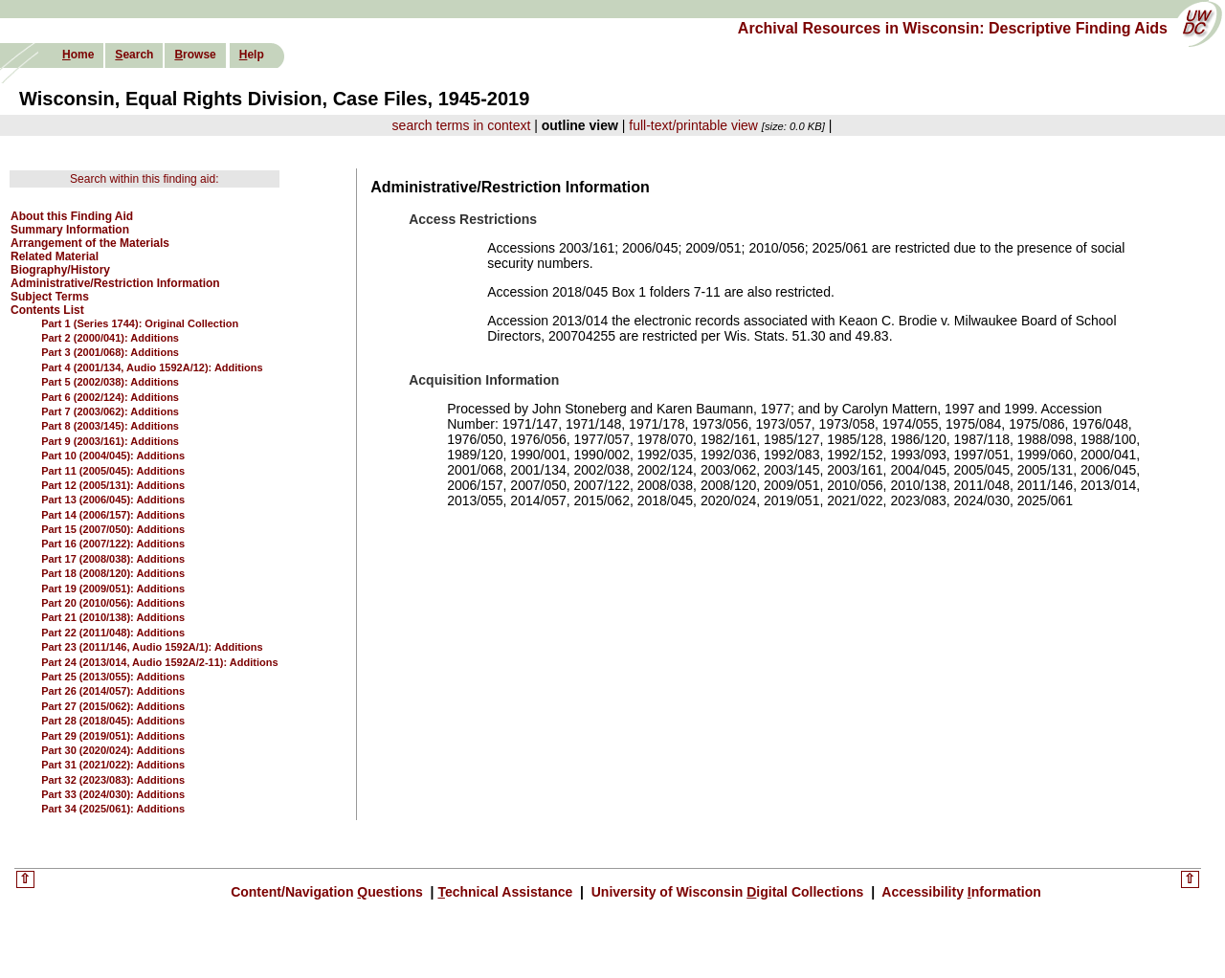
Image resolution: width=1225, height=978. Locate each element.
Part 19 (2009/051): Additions (113, 588)
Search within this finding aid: (144, 179)
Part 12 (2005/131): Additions (113, 485)
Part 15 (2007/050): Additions (113, 529)
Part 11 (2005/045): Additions (113, 471)
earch (134, 54)
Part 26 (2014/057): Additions (113, 691)
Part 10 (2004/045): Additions (113, 455)
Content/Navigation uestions (329, 892)
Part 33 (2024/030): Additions (113, 794)
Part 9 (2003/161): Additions (110, 441)
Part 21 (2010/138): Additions (113, 617)
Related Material (55, 256)
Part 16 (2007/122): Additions (113, 543)
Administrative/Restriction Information (115, 283)
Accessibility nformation (960, 892)
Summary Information (70, 229)
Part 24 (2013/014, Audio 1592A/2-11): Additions (159, 662)
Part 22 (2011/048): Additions (113, 632)
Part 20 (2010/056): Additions (113, 603)
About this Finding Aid (72, 216)
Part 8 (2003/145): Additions (110, 426)
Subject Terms (50, 296)
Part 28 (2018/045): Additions (113, 720)
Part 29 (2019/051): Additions (113, 736)
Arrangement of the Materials (90, 243)
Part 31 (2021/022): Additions (113, 764)
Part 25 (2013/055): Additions (113, 676)
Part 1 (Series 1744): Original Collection (139, 323)
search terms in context (461, 125)
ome (78, 54)
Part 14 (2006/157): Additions (113, 515)
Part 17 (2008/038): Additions (113, 559)
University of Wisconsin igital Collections (727, 892)
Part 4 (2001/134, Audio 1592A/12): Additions (151, 367)
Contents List (47, 310)
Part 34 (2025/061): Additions (113, 808)
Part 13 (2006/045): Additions (113, 499)
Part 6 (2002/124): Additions (110, 397)
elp (251, 54)
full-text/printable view (693, 125)
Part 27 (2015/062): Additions (113, 706)
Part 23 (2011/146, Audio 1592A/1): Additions (151, 647)
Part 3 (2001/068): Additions (110, 352)
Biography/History (60, 270)
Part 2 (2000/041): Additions (110, 338)
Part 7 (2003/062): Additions (110, 411)
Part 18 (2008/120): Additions (113, 573)
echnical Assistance (506, 892)
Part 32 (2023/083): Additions (113, 780)
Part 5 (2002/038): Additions (110, 382)
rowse (194, 54)
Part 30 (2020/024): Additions (113, 750)
